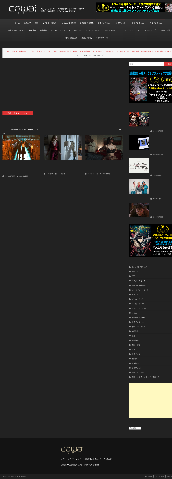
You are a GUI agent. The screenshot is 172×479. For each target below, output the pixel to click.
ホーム (17, 23)
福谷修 (63, 174)
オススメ (135, 294)
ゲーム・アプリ (151, 30)
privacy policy (159, 476)
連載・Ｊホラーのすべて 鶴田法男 (22, 30)
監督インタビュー (139, 23)
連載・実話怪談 (71, 38)
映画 (36, 23)
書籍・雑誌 (165, 30)
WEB (139, 30)
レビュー (77, 30)
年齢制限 (135, 331)
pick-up (135, 271)
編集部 (134, 358)
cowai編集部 (23, 176)
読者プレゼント (122, 23)
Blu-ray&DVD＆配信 (68, 23)
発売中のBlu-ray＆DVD (104, 38)
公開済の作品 (86, 38)
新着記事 (27, 23)
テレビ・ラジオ (109, 30)
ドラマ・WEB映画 (92, 30)
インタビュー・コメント (60, 30)
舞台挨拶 (43, 30)
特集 (133, 349)
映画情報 (135, 340)
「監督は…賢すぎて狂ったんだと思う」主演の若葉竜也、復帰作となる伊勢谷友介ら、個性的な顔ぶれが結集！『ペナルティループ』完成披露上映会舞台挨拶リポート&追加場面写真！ (19, 113)
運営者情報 (148, 476)
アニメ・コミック (126, 30)
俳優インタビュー (157, 23)
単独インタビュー (104, 23)
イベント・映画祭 (49, 23)
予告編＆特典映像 (87, 23)
